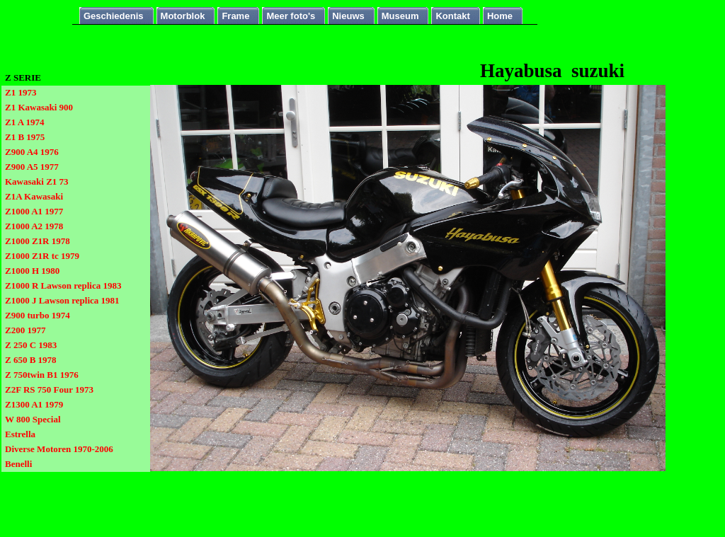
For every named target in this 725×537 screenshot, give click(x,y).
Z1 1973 (20, 92)
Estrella (20, 434)
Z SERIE (23, 77)
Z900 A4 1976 (32, 151)
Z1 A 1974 (25, 122)
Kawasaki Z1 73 (37, 181)
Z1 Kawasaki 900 (39, 107)
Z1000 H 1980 (32, 270)
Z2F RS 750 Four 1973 (49, 389)
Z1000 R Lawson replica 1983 (63, 285)
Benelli (18, 463)
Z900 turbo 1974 (37, 315)
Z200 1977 (25, 330)
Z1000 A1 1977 (34, 211)
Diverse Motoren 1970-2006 (59, 449)
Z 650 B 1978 (31, 359)
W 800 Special (33, 419)
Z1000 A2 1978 (34, 226)
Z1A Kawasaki (34, 196)
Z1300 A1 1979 (34, 404)
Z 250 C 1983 (31, 345)
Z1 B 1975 (25, 137)
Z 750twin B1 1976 (42, 374)
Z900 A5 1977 (32, 166)
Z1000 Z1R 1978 (37, 241)
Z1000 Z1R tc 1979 (42, 255)
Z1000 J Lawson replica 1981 (62, 300)
